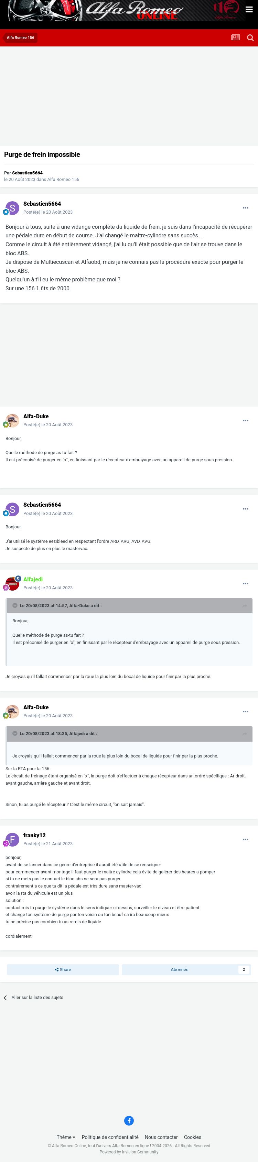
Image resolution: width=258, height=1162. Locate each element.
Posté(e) (48, 212)
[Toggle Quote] (15, 605)
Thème (66, 1137)
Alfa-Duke (79, 605)
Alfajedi (77, 733)
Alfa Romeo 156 (63, 179)
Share (63, 970)
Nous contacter (161, 1137)
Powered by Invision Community (129, 1152)
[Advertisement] (83, 98)
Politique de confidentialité (110, 1137)
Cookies (192, 1137)
